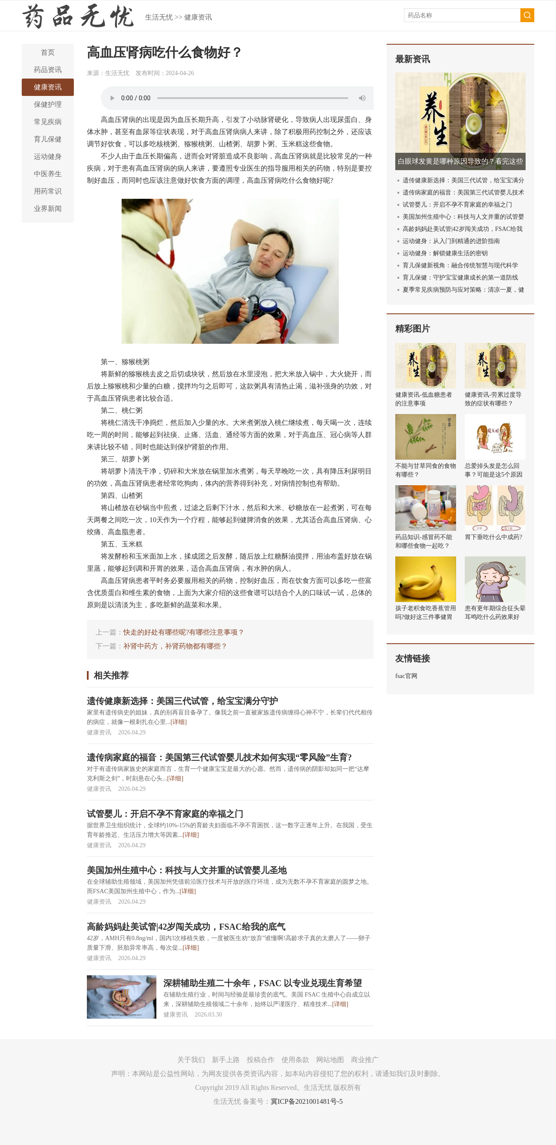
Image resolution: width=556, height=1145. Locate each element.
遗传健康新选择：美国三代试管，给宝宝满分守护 (182, 701)
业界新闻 (48, 208)
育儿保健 (48, 139)
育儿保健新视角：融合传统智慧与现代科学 (460, 265)
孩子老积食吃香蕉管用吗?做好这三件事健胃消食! (425, 617)
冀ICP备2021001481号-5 (307, 1101)
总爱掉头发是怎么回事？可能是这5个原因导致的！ (494, 475)
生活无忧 (159, 17)
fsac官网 (406, 676)
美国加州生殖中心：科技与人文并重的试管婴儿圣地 (187, 870)
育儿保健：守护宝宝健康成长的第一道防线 (460, 277)
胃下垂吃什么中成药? (493, 537)
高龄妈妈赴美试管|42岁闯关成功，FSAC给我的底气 (186, 926)
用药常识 (48, 191)
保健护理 (48, 104)
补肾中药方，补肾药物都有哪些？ (175, 646)
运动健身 (48, 156)
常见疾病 (48, 121)
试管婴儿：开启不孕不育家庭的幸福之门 (165, 814)
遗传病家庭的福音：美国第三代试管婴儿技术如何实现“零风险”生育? (219, 757)
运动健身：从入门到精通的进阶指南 (451, 241)
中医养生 (48, 174)
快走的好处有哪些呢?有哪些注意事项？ (184, 632)
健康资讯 (198, 17)
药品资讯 (48, 69)
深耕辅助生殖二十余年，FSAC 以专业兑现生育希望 (262, 983)
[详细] (179, 722)
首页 (48, 52)
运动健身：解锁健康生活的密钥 (445, 253)
